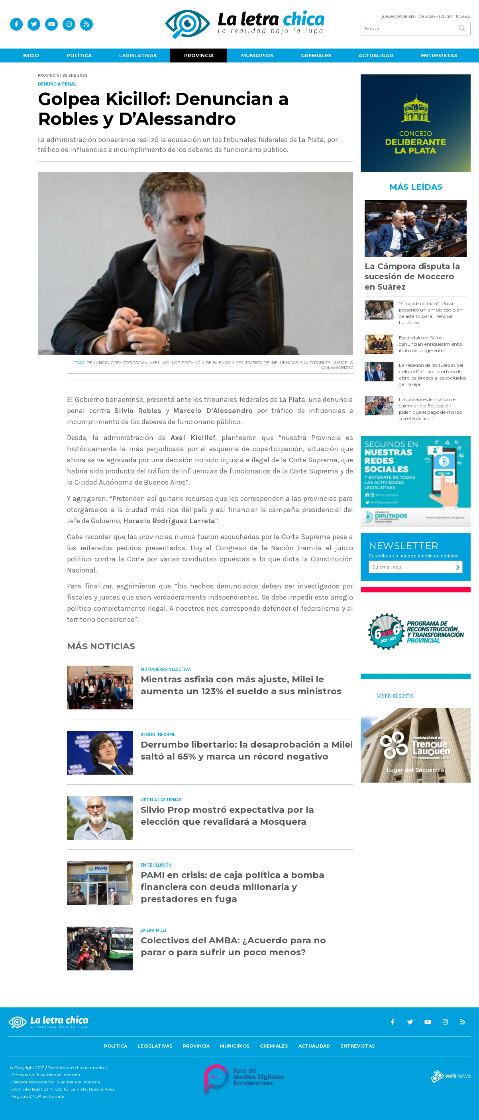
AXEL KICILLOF (164, 362)
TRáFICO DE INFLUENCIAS (271, 362)
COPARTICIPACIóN (129, 362)
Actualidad (376, 55)
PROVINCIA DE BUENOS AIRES (212, 362)
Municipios (257, 55)
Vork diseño (395, 695)
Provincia (199, 55)
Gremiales (316, 55)
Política (79, 55)
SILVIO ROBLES (315, 362)
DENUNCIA (97, 362)
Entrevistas (439, 55)
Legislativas (138, 55)
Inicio (30, 55)
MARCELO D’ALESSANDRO (337, 365)
